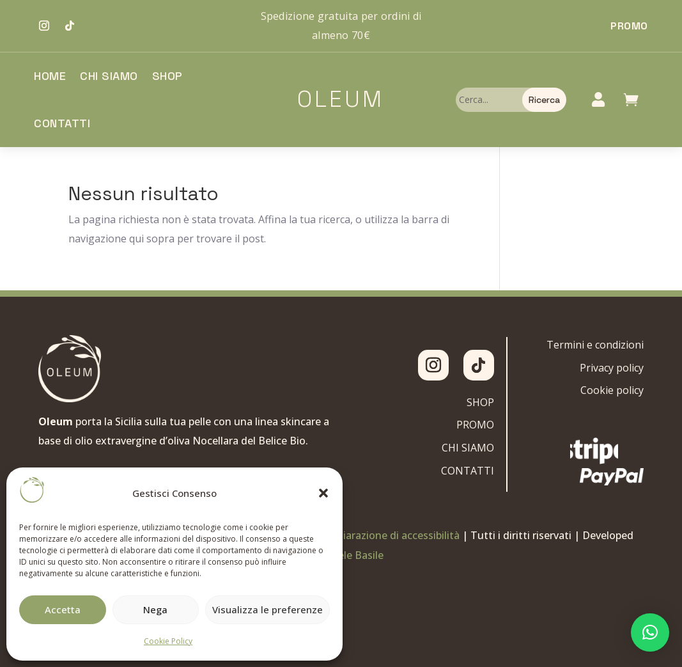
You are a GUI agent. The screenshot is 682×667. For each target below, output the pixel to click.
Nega (155, 609)
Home (50, 75)
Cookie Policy (168, 641)
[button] (323, 493)
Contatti (62, 123)
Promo (629, 26)
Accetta (63, 609)
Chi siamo (109, 75)
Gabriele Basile (348, 555)
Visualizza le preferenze (267, 609)
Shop (167, 75)
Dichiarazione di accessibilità (391, 535)
